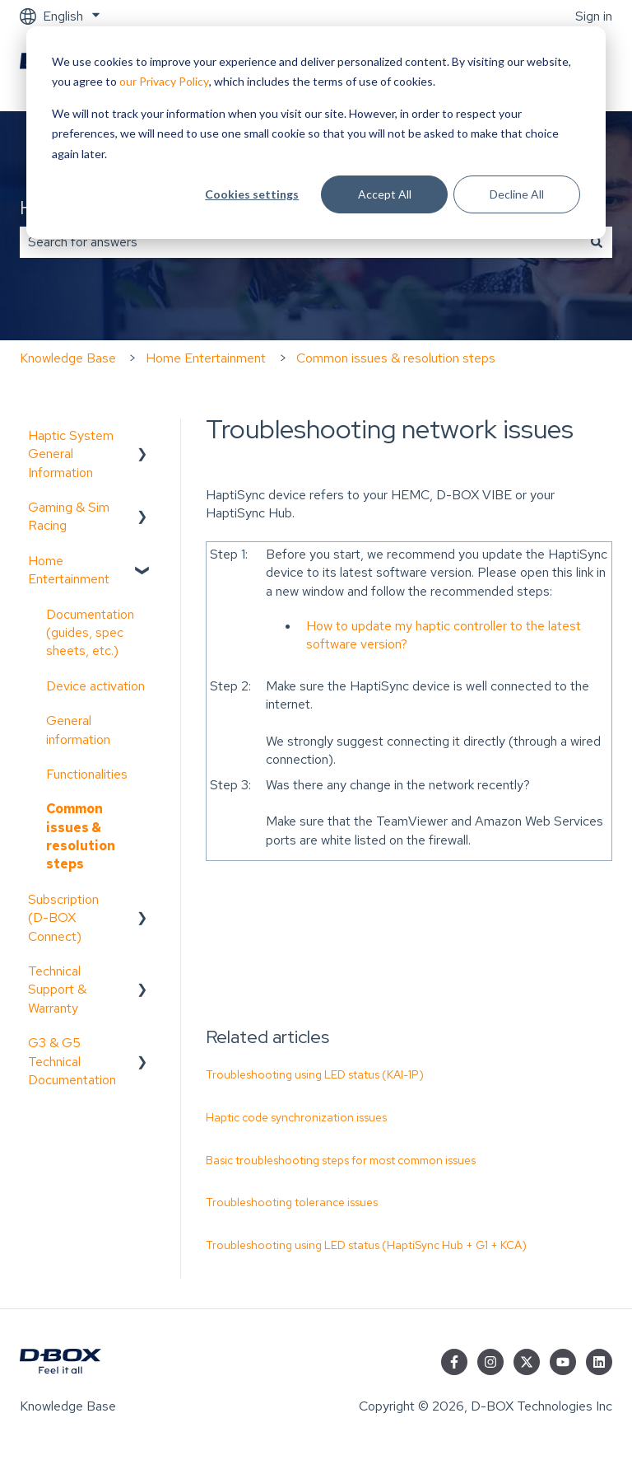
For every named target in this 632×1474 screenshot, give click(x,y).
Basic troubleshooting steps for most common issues (341, 1160)
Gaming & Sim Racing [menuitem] (68, 516)
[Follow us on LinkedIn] (599, 1362)
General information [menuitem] (78, 729)
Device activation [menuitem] (95, 686)
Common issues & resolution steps (395, 358)
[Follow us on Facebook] (454, 1362)
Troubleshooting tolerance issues (292, 1202)
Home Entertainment (206, 358)
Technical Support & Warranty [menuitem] (57, 989)
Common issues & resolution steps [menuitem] (80, 836)
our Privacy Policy (164, 81)
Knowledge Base (68, 358)
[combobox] (300, 242)
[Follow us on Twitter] (527, 1362)
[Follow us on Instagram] (490, 1362)
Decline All (517, 194)
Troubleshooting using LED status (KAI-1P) (315, 1074)
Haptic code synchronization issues (296, 1117)
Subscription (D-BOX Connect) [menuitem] (63, 918)
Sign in (593, 16)
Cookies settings (252, 194)
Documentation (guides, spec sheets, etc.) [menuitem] (90, 633)
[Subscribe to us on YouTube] (563, 1362)
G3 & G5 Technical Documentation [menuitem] (72, 1061)
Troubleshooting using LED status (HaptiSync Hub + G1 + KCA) (366, 1245)
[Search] (596, 242)
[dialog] (316, 132)
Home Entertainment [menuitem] (68, 569)
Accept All (384, 194)
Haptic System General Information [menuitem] (71, 454)
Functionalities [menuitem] (87, 774)
